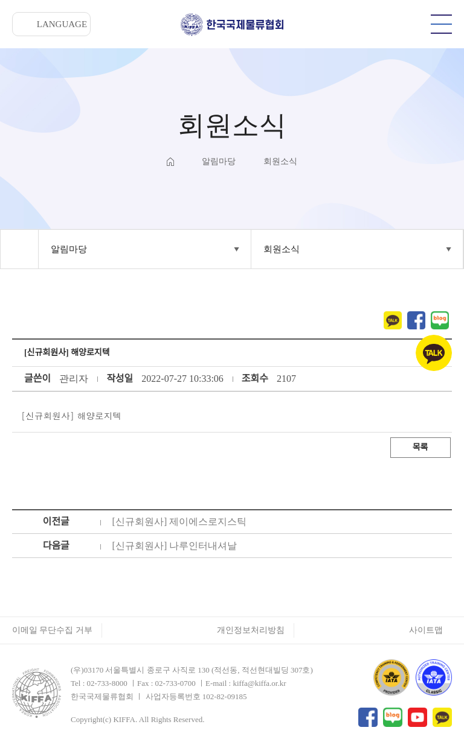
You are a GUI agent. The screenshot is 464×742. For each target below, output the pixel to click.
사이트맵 (426, 630)
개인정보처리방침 (251, 630)
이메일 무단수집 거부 (52, 630)
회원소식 (281, 249)
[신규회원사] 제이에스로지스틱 (179, 521)
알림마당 (69, 249)
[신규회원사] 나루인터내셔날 (174, 546)
